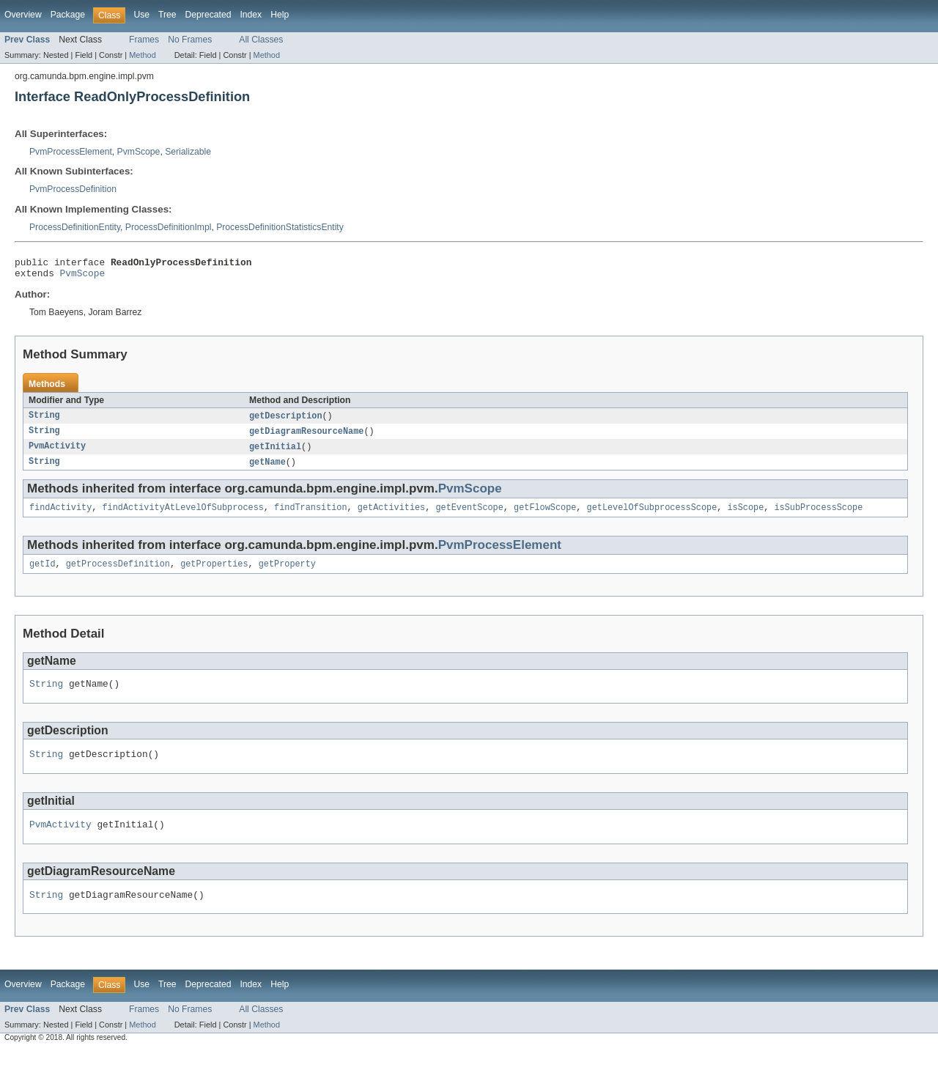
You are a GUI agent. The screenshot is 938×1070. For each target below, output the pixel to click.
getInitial (275, 453)
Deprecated (208, 15)
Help (279, 15)
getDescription (285, 421)
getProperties (214, 574)
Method (142, 55)
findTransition (310, 516)
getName (267, 469)
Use (141, 15)
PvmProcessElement (70, 152)
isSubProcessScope (818, 516)
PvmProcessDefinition (73, 189)
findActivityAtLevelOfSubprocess (183, 516)
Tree (167, 15)
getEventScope (469, 516)
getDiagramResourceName (306, 437)
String (44, 421)
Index (251, 15)
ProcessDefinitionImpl (168, 227)
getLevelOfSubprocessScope (651, 516)
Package (68, 15)
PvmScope (138, 152)
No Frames (190, 39)
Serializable (188, 152)
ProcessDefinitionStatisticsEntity (280, 227)
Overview (23, 15)
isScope (745, 516)
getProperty (287, 574)
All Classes (261, 39)
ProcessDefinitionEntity (74, 227)
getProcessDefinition (118, 574)
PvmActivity (57, 453)
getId (42, 574)
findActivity (60, 516)
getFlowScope (545, 516)
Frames (144, 39)
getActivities (391, 516)
